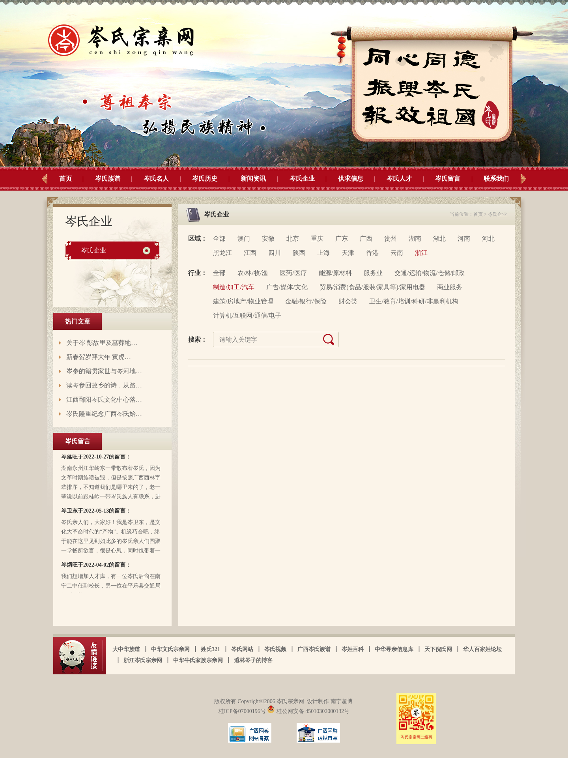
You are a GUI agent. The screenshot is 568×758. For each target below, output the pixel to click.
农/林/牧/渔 (252, 273)
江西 (250, 252)
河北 (488, 238)
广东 (341, 238)
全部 (219, 238)
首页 (65, 178)
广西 (366, 238)
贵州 (390, 238)
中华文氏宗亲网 (170, 649)
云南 (396, 252)
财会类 (347, 301)
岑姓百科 (353, 649)
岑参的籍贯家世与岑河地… (104, 371)
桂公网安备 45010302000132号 (308, 711)
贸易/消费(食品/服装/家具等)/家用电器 (372, 287)
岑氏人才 (399, 178)
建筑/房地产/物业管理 (243, 301)
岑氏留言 (447, 178)
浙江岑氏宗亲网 (142, 660)
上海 (323, 252)
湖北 (439, 238)
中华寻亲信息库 (394, 649)
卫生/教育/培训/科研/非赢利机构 (413, 301)
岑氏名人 (156, 178)
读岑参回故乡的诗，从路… (104, 385)
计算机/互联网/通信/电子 (247, 315)
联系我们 (496, 178)
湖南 (415, 238)
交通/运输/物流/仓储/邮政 (429, 273)
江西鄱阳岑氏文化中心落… (104, 399)
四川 (274, 252)
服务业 (373, 273)
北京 (292, 238)
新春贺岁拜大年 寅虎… (98, 357)
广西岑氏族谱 (314, 649)
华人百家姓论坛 (482, 649)
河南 (464, 238)
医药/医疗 (293, 273)
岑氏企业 (302, 178)
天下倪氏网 (438, 649)
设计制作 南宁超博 (330, 701)
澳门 (243, 238)
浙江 (421, 252)
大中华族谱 (126, 649)
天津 (348, 252)
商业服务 (449, 287)
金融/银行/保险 (306, 301)
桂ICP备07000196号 (243, 711)
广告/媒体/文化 (287, 287)
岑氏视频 (275, 649)
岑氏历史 (204, 178)
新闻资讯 (253, 178)
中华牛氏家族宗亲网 (198, 660)
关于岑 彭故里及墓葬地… (101, 342)
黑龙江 (222, 252)
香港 (372, 252)
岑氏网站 (242, 649)
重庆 (317, 238)
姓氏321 (210, 649)
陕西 (299, 252)
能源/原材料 (335, 273)
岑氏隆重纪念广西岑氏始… (104, 413)
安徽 (268, 238)
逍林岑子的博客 (253, 660)
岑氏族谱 (107, 178)
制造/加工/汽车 (233, 287)
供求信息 (350, 178)
